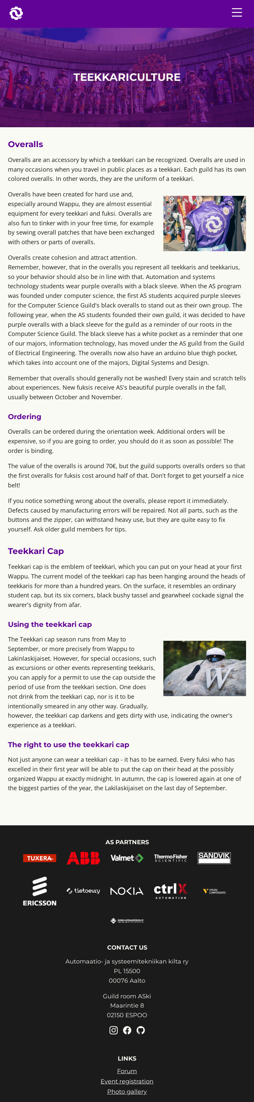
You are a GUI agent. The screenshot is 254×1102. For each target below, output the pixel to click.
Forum (127, 1071)
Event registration (127, 1081)
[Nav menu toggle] (237, 14)
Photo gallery (127, 1091)
